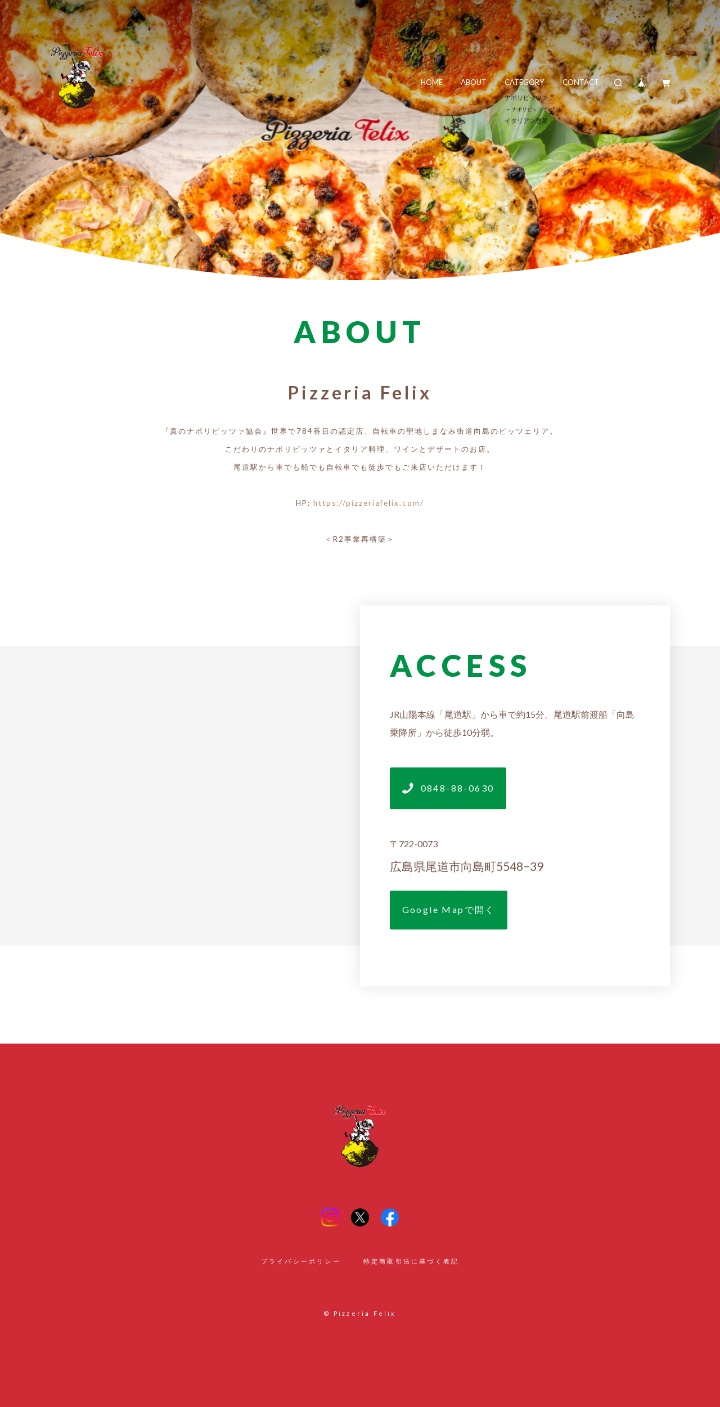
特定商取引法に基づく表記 (411, 1261)
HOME (432, 82)
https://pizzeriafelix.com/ (368, 502)
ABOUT (474, 82)
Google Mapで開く (449, 909)
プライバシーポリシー (301, 1261)
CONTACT (580, 82)
